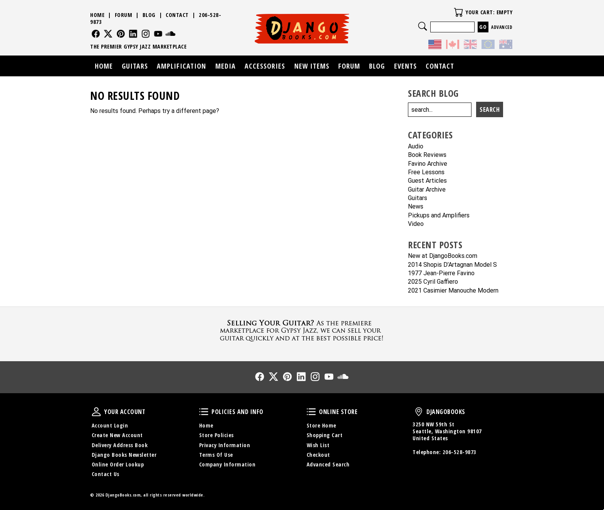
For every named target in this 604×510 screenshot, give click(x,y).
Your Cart (458, 12)
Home (97, 15)
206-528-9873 (459, 452)
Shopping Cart (325, 435)
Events (405, 66)
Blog (149, 15)
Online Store (311, 412)
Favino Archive (427, 164)
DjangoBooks (419, 412)
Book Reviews (427, 155)
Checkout (318, 454)
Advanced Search (328, 464)
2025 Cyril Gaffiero (433, 282)
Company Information (227, 464)
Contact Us (105, 474)
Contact (177, 15)
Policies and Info (204, 412)
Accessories (265, 66)
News (415, 207)
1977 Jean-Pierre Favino (441, 273)
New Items (311, 66)
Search (422, 26)
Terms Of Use (216, 454)
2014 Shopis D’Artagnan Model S (452, 265)
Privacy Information (224, 445)
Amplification (181, 66)
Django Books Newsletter (124, 454)
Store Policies (216, 435)
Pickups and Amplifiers (439, 215)
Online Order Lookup (118, 464)
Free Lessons (426, 172)
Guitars (417, 198)
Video (416, 224)
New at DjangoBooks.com (442, 256)
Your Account (96, 412)
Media (225, 66)
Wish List (318, 445)
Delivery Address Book (120, 445)
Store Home (321, 425)
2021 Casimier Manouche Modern (453, 291)
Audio (415, 146)
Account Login (110, 425)
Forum (124, 15)
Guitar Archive (427, 190)
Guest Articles (427, 181)
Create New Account (117, 435)
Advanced (501, 27)
